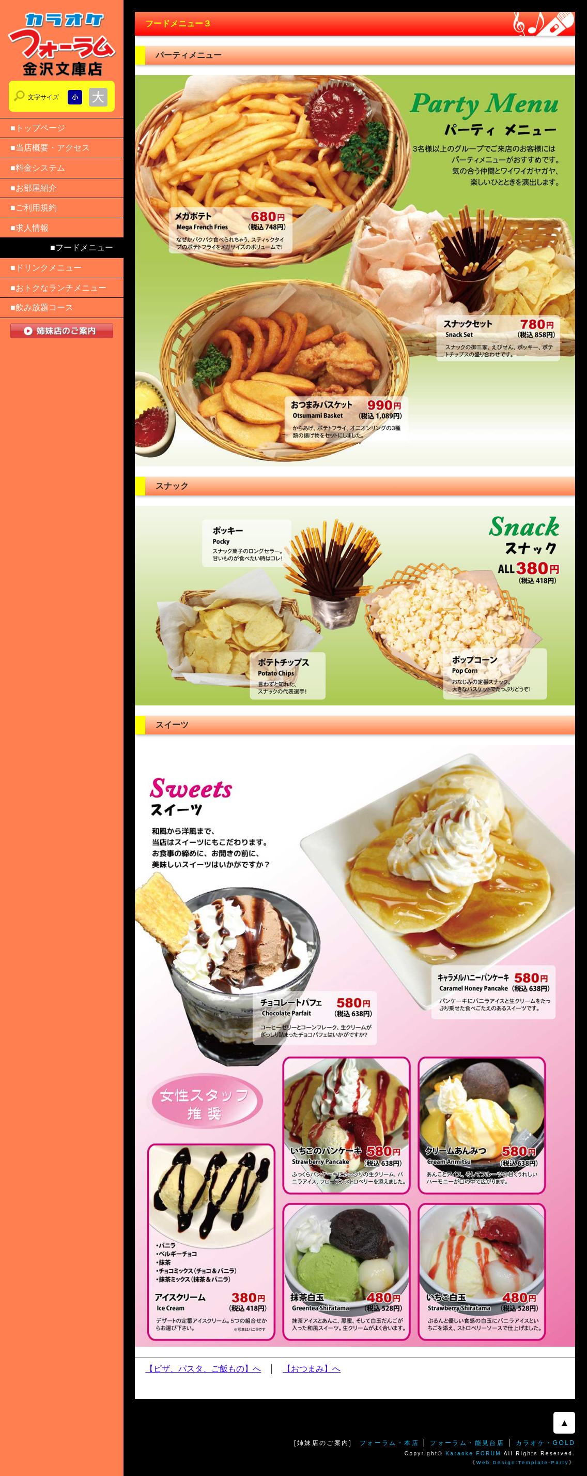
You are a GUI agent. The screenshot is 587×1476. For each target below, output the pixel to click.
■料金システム (37, 167)
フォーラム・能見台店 (467, 1443)
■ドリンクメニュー (46, 267)
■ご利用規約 (33, 207)
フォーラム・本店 (389, 1443)
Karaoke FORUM (473, 1453)
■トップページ (37, 128)
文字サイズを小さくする (75, 97)
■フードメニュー (81, 247)
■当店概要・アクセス (50, 147)
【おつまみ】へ (312, 1368)
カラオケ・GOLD (546, 1443)
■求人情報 (29, 227)
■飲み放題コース (41, 307)
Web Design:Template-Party (522, 1462)
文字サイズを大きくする (98, 97)
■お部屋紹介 (33, 188)
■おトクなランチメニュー (58, 287)
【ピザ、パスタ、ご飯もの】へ (203, 1368)
